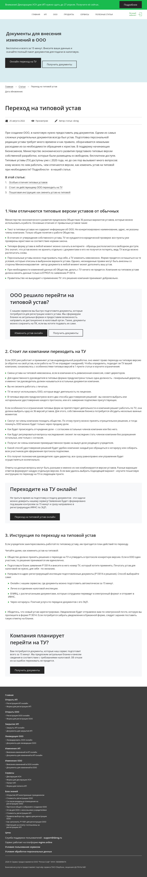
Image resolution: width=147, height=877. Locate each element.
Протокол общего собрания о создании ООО (26, 806)
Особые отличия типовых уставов (28, 182)
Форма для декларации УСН (18, 779)
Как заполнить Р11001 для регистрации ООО (26, 821)
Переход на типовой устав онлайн (35, 517)
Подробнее (130, 4)
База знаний (11, 791)
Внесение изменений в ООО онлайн (22, 764)
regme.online (45, 842)
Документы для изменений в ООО (21, 767)
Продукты (70, 14)
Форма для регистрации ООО (19, 718)
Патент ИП (11, 782)
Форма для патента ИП (16, 786)
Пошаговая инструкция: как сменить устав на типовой (39, 192)
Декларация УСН (13, 776)
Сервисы (85, 14)
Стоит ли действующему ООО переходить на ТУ (35, 187)
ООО (56, 14)
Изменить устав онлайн (29, 332)
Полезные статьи (105, 14)
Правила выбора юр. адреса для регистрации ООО (26, 817)
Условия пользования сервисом (22, 846)
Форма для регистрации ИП (18, 706)
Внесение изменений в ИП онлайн (21, 752)
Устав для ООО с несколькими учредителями (26, 810)
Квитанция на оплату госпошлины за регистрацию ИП (23, 825)
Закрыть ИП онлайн (15, 727)
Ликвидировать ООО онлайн (19, 739)
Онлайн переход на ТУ (23, 61)
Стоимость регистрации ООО (19, 798)
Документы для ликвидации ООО (21, 743)
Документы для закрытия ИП (19, 730)
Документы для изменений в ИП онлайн (24, 755)
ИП (46, 14)
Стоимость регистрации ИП (18, 813)
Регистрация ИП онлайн (17, 703)
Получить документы (59, 64)
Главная (36, 14)
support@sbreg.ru (53, 837)
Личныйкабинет (132, 14)
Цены (8, 832)
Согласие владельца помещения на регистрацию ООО (22, 802)
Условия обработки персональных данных (28, 851)
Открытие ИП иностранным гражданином (25, 795)
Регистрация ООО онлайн (18, 715)
